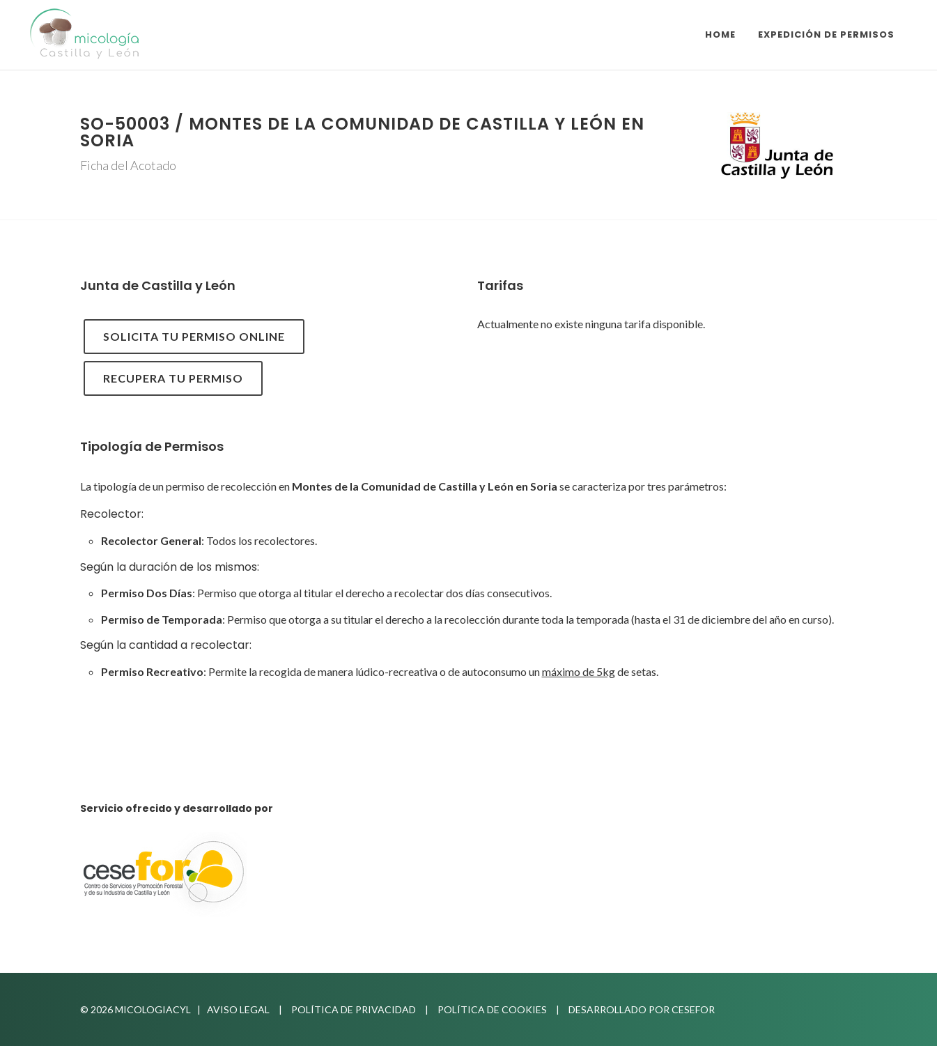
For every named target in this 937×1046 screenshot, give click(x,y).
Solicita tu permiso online (194, 336)
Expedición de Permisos (826, 34)
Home (720, 34)
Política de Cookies (492, 1009)
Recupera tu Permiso (173, 378)
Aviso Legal (238, 1009)
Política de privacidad (353, 1009)
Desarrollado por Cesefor (641, 1009)
